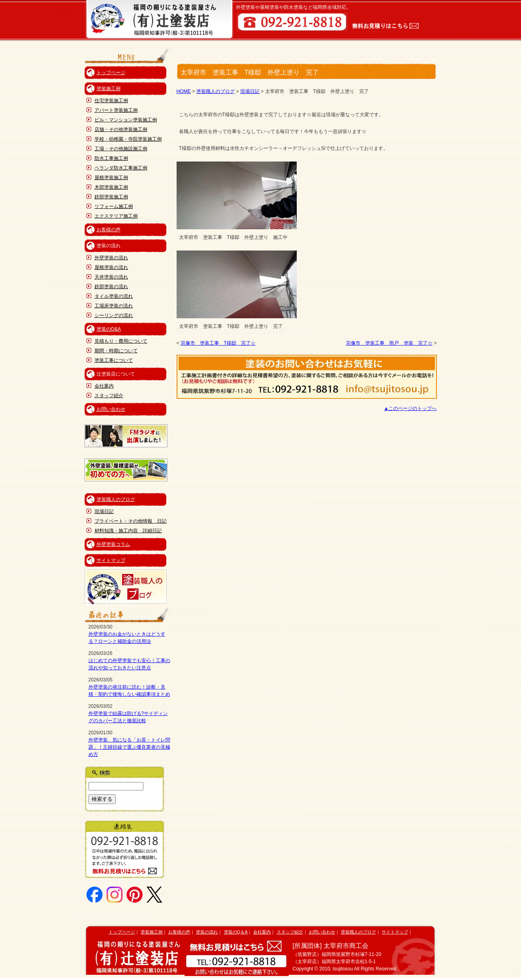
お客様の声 (109, 229)
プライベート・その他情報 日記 (131, 521)
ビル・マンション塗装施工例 (126, 120)
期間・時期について (116, 351)
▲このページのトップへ (410, 408)
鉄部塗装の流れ (111, 286)
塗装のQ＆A (236, 932)
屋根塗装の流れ (111, 267)
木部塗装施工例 (111, 187)
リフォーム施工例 (114, 206)
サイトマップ (111, 560)
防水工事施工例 (111, 158)
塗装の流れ (207, 932)
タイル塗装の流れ (114, 296)
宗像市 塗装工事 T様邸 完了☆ (218, 343)
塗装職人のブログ (116, 499)
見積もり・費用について (121, 341)
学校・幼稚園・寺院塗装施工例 (128, 139)
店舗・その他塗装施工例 (121, 129)
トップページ (111, 72)
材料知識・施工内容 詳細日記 (128, 530)
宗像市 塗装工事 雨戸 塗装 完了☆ (389, 343)
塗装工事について (114, 360)
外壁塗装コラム (113, 544)
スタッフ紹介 (109, 395)
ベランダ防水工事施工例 (121, 168)
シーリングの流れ (114, 315)
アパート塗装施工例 (116, 110)
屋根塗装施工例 (111, 177)
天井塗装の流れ (111, 277)
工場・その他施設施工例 (121, 149)
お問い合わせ (111, 409)
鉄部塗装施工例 (111, 197)
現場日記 (104, 511)
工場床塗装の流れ (114, 306)
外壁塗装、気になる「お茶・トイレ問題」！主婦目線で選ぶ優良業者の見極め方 (129, 747)
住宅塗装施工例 (111, 100)
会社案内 (104, 386)
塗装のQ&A (109, 329)
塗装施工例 (109, 88)
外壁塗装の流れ (111, 258)
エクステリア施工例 (116, 216)
